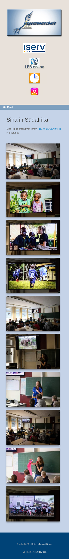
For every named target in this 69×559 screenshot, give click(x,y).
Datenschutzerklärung (41, 544)
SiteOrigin (42, 552)
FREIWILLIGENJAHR (49, 128)
